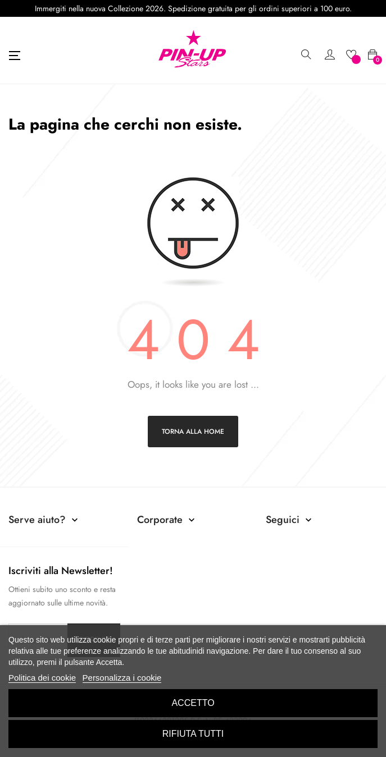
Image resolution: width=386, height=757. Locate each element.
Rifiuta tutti (193, 733)
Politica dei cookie (42, 677)
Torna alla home (193, 431)
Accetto (192, 703)
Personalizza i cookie (122, 677)
